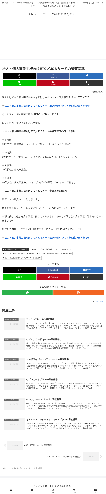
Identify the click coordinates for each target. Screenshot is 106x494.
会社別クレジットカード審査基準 (16, 249)
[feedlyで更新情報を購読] (27, 292)
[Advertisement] (53, 40)
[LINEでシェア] (19, 83)
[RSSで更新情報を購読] (78, 292)
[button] (86, 83)
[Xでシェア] (19, 76)
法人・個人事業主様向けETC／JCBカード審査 (54, 254)
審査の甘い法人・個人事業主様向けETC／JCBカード (51, 249)
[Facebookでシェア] (53, 76)
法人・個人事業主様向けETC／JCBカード (19, 254)
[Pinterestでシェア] (53, 83)
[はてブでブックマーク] (86, 76)
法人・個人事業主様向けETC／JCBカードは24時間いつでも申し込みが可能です (47, 106)
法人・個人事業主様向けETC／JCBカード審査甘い (22, 258)
